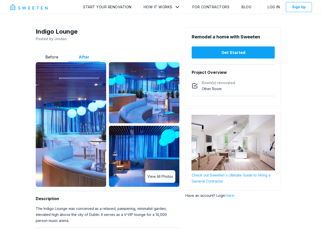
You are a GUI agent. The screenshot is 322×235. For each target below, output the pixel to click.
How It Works (158, 7)
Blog (246, 7)
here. (230, 195)
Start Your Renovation (107, 7)
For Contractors (211, 7)
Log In (274, 7)
